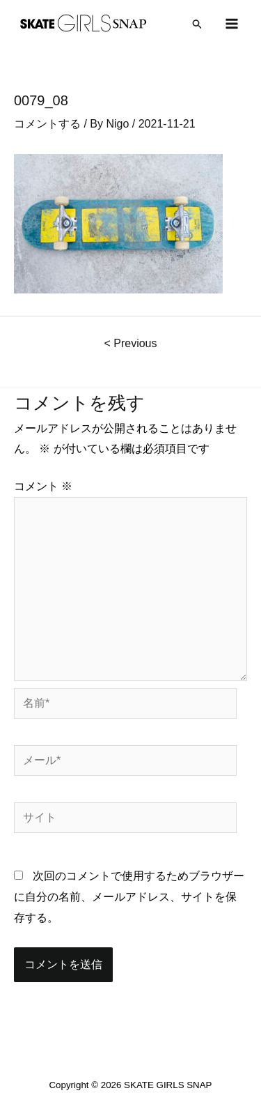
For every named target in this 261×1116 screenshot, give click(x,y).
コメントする (47, 124)
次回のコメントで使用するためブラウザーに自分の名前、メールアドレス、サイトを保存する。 (129, 896)
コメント (43, 486)
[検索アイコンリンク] (197, 24)
